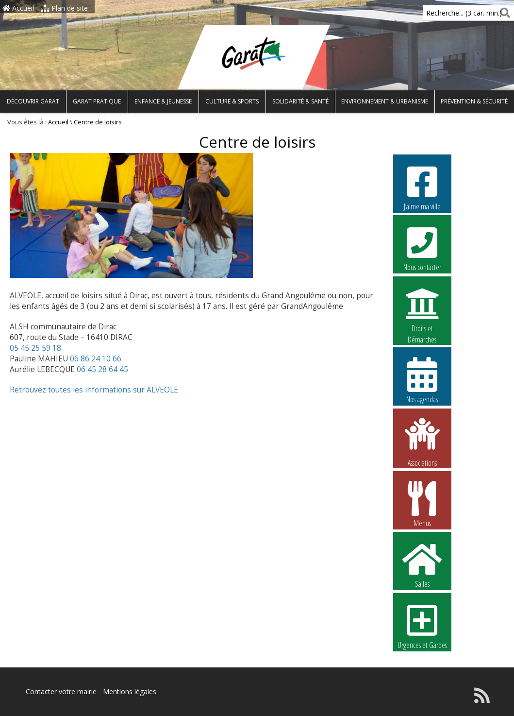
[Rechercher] (503, 13)
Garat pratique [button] (97, 101)
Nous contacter (422, 248)
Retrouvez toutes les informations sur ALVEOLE (94, 390)
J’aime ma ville (422, 187)
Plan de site (64, 8)
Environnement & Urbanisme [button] (384, 101)
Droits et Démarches (422, 309)
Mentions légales (129, 691)
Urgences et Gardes (422, 625)
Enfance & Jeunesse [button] (163, 101)
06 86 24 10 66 (95, 359)
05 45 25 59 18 (35, 348)
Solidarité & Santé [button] (300, 101)
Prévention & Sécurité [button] (474, 101)
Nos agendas (422, 380)
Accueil (18, 8)
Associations (422, 441)
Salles (422, 564)
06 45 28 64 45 (102, 369)
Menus (422, 503)
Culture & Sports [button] (232, 101)
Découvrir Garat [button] (33, 101)
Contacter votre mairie (61, 691)
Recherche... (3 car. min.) (447, 12)
